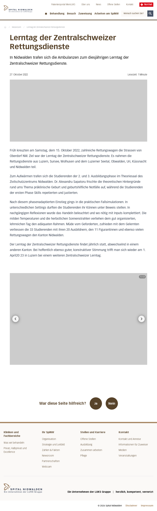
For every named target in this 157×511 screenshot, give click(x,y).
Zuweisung (85, 13)
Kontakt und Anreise (130, 439)
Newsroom (16, 27)
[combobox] (134, 13)
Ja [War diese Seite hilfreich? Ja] (95, 403)
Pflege (83, 455)
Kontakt (129, 4)
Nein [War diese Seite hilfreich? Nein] (111, 403)
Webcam (47, 466)
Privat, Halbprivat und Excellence (15, 450)
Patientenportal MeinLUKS (63, 4)
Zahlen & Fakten (51, 450)
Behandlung (57, 13)
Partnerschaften (51, 461)
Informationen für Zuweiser (133, 444)
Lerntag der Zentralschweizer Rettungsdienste (46, 27)
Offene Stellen (113, 4)
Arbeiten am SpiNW (106, 13)
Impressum (147, 505)
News (98, 4)
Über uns (85, 4)
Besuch (71, 13)
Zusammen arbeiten (91, 450)
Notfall (146, 4)
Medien (123, 450)
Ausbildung (86, 444)
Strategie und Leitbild (53, 444)
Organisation (49, 439)
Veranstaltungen (128, 455)
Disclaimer (131, 505)
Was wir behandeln (14, 442)
